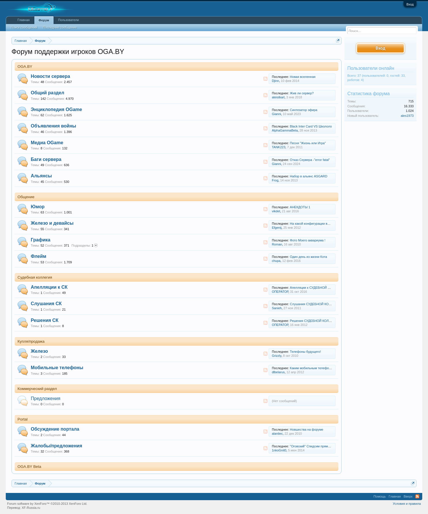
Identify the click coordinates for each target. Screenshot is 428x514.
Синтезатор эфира (303, 110)
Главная (24, 20)
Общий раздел (47, 92)
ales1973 (407, 115)
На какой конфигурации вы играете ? (317, 223)
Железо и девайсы (52, 223)
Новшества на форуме (306, 429)
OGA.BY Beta (29, 466)
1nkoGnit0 (279, 450)
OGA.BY (25, 66)
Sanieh (277, 308)
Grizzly (276, 355)
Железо (39, 351)
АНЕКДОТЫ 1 (300, 207)
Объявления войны (53, 125)
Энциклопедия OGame (56, 109)
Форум (44, 20)
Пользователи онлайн (370, 68)
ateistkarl (278, 97)
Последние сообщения (60, 27)
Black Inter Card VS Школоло (311, 126)
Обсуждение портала (55, 429)
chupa (276, 260)
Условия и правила (407, 503)
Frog (275, 180)
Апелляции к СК (49, 287)
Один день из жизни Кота (308, 256)
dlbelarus (278, 372)
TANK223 (278, 147)
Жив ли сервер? (302, 93)
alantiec (277, 433)
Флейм (38, 256)
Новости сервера (50, 76)
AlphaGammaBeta (285, 130)
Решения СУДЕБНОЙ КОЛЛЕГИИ (314, 320)
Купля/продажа (31, 341)
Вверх (408, 496)
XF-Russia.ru (31, 507)
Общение (26, 197)
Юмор (38, 206)
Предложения (46, 398)
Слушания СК (46, 303)
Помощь (380, 496)
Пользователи (68, 20)
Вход (410, 4)
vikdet (276, 211)
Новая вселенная (303, 76)
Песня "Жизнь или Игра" (308, 143)
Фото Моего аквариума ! (307, 240)
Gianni (276, 114)
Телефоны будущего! (305, 351)
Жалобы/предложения (56, 445)
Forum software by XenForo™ (47, 503)
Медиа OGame (47, 142)
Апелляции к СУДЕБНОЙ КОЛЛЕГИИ (317, 287)
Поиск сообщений (24, 27)
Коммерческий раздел (37, 389)
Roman (277, 244)
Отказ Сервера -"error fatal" (310, 160)
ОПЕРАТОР (280, 291)
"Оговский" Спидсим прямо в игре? (315, 446)
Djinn (275, 80)
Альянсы (41, 175)
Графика (40, 239)
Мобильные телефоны (57, 367)
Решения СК (45, 320)
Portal (23, 419)
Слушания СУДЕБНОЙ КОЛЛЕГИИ (315, 304)
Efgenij (277, 227)
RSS (265, 79)
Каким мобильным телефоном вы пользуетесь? (325, 368)
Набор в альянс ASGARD (308, 176)
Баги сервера (46, 159)
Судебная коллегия (35, 277)
